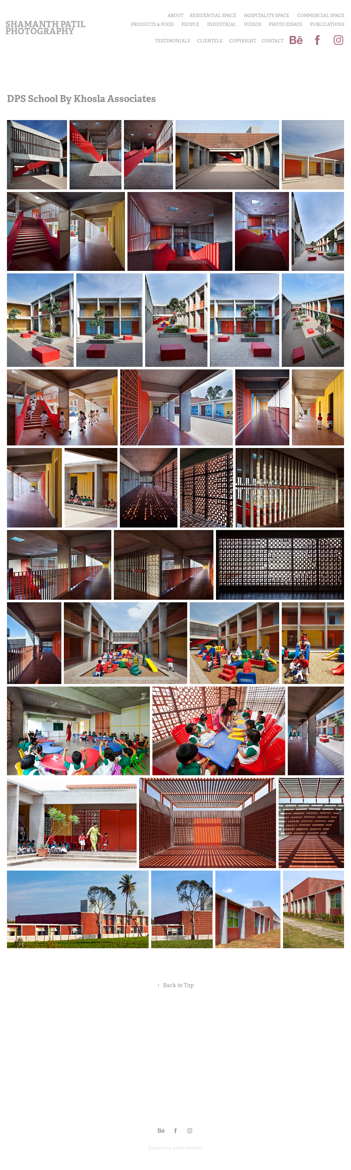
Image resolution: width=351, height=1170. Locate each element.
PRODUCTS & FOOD (152, 24)
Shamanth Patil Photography (46, 28)
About (175, 15)
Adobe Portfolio (187, 1148)
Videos (252, 24)
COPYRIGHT (242, 41)
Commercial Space (320, 15)
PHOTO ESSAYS (285, 24)
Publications (327, 24)
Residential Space (213, 15)
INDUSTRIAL (221, 24)
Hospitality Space (266, 15)
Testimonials (172, 41)
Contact (273, 41)
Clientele (210, 41)
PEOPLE (190, 24)
